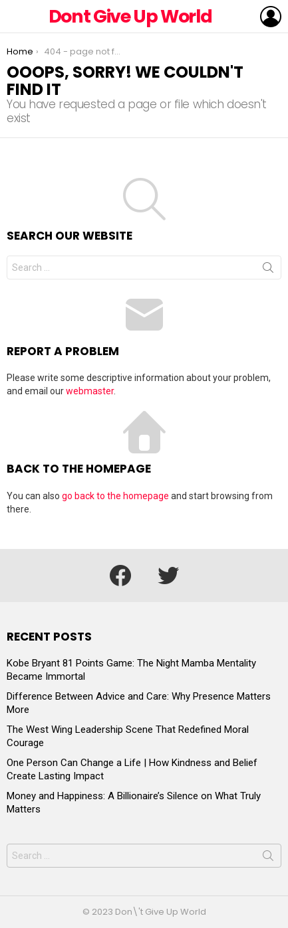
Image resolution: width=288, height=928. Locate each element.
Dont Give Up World (130, 16)
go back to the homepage (115, 496)
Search (268, 270)
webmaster (90, 391)
